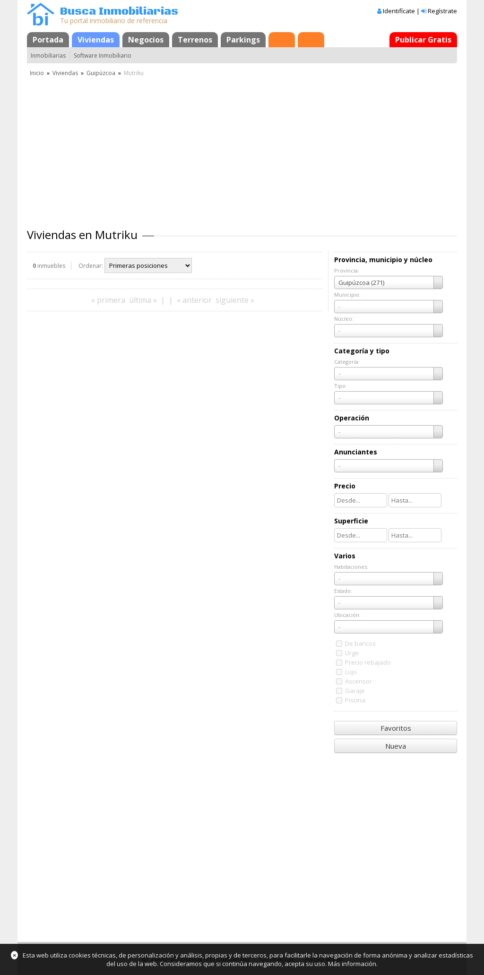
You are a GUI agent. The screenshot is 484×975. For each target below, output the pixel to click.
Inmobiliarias (48, 55)
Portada (48, 39)
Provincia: (346, 270)
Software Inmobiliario (102, 55)
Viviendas (96, 39)
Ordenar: (90, 266)
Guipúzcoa (100, 73)
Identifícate (399, 11)
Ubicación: (347, 614)
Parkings (243, 39)
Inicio (37, 73)
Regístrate (442, 11)
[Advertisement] (242, 149)
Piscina (355, 700)
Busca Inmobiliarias (119, 11)
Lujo (351, 671)
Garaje (355, 690)
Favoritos (395, 728)
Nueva (395, 746)
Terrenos (195, 39)
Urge (352, 653)
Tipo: (340, 385)
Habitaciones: (351, 566)
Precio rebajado (368, 662)
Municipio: (347, 294)
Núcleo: (344, 318)
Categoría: (347, 361)
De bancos (360, 643)
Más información (352, 963)
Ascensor (358, 681)
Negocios (146, 39)
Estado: (343, 590)
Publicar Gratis (423, 39)
